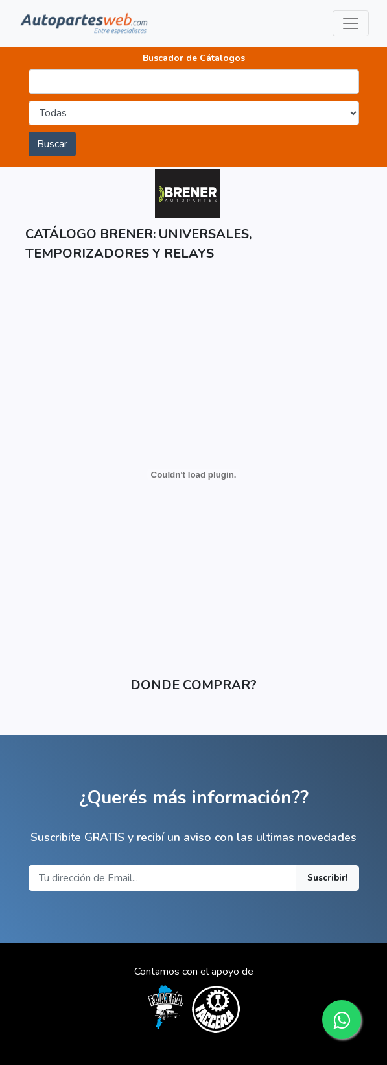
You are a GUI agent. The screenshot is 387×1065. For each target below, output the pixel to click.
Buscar (52, 144)
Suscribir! (327, 878)
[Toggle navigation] (351, 23)
